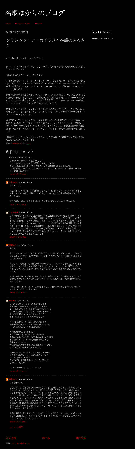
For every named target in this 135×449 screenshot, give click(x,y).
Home (8, 23)
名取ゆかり (13, 182)
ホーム (46, 437)
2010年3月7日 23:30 (18, 204)
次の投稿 (11, 437)
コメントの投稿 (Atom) (20, 443)
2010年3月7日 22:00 (18, 174)
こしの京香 (13, 213)
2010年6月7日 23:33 (18, 422)
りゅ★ (12, 301)
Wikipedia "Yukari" (23, 23)
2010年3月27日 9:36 (18, 293)
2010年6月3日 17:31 (18, 371)
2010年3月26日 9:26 (18, 237)
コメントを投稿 (16, 427)
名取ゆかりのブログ (35, 12)
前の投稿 (80, 437)
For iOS (38, 23)
